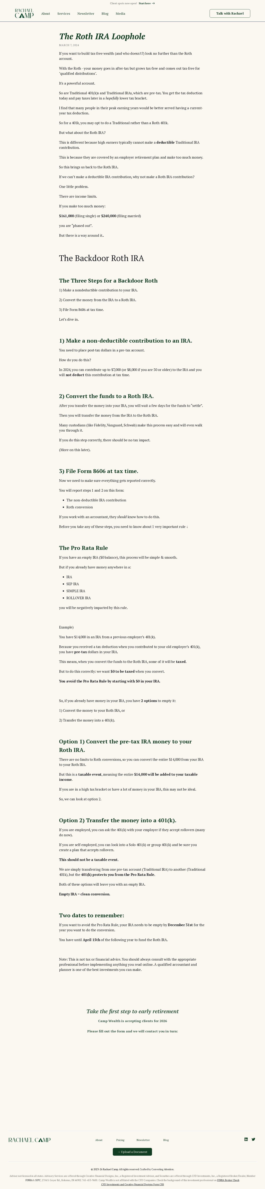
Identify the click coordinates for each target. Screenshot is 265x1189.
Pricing (120, 1140)
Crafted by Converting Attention (157, 1169)
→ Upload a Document (132, 1152)
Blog (166, 1140)
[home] (24, 13)
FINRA (29, 1180)
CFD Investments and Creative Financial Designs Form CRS (132, 1184)
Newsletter (143, 1140)
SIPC (38, 1180)
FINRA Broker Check (228, 1180)
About (99, 1140)
